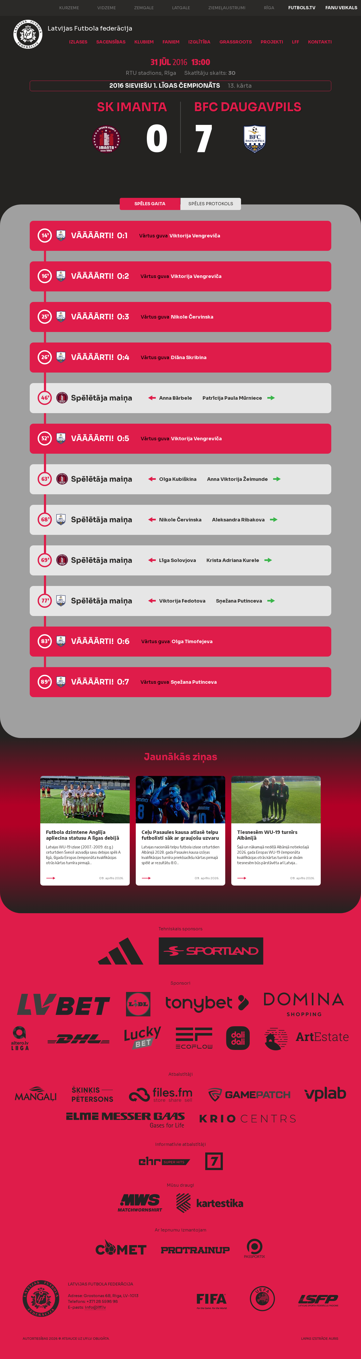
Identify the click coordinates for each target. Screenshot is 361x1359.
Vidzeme (101, 7)
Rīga (263, 7)
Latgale (176, 7)
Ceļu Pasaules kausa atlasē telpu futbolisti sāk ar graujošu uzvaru (180, 835)
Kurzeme (64, 7)
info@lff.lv (95, 1307)
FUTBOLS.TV (301, 8)
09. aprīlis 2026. (85, 878)
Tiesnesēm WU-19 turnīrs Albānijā (267, 835)
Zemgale (139, 7)
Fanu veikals (341, 8)
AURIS (333, 1339)
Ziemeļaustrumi (221, 7)
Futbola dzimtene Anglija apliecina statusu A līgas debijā (82, 835)
